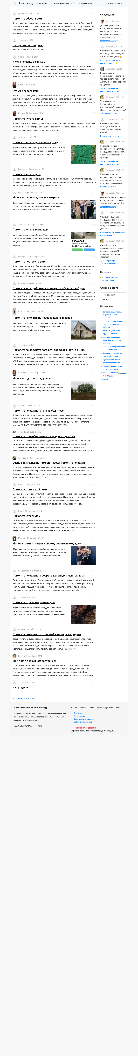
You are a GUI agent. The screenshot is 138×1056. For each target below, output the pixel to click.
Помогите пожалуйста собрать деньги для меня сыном (48, 575)
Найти (104, 299)
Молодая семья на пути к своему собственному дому (47, 543)
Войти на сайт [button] (114, 3)
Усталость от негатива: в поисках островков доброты (113, 324)
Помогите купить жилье (28, 118)
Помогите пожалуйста (109, 136)
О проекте (78, 713)
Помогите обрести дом (27, 18)
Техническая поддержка (85, 728)
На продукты (21, 687)
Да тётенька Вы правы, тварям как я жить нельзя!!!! (112, 315)
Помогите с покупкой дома (30, 489)
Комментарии (85, 3)
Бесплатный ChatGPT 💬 (64, 3)
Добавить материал (83, 722)
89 (33, 699)
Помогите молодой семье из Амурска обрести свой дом (49, 288)
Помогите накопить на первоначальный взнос (42, 317)
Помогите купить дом (27, 174)
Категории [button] (42, 3)
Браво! (105, 379)
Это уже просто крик (26, 90)
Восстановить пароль (83, 719)
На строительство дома (28, 45)
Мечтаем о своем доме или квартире (36, 197)
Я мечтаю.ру (23, 3)
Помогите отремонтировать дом (34, 602)
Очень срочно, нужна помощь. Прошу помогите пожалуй (49, 462)
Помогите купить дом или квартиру (35, 142)
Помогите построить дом (29, 261)
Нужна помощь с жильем (29, 61)
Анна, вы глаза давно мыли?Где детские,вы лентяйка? (112, 340)
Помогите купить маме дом (30, 229)
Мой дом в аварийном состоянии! (34, 660)
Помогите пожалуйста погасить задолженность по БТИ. (49, 349)
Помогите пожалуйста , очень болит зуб (38, 410)
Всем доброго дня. (108, 187)
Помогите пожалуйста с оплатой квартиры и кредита (47, 634)
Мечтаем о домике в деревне (32, 378)
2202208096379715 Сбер (110, 41)
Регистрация (79, 716)
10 (28, 699)
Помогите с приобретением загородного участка (44, 436)
